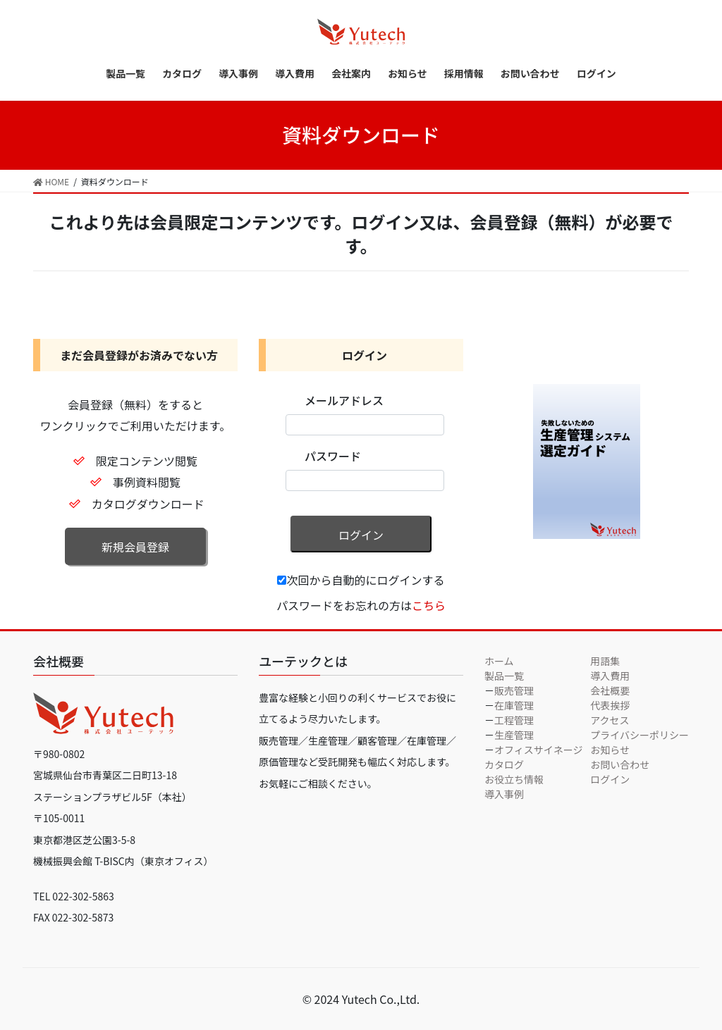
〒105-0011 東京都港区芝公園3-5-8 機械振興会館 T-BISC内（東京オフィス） (123, 839)
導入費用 (610, 676)
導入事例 (504, 794)
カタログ (504, 764)
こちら (429, 605)
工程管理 (514, 720)
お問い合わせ (619, 764)
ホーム (499, 661)
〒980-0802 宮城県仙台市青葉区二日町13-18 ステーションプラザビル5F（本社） (112, 775)
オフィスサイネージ (538, 750)
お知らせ (610, 750)
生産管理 (514, 735)
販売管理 (514, 690)
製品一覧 (504, 676)
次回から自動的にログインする (360, 579)
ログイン (361, 534)
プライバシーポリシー (639, 735)
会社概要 (610, 690)
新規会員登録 (135, 546)
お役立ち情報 (514, 779)
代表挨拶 (610, 705)
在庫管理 (514, 705)
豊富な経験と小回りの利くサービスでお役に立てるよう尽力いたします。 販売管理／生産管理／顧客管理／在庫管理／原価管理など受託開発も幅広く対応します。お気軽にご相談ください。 (357, 740)
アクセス (609, 720)
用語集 (605, 661)
